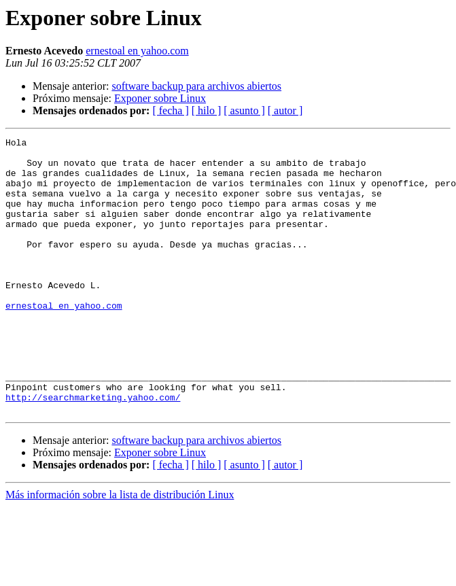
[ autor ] (285, 110)
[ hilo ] (207, 110)
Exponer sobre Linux (160, 98)
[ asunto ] (244, 110)
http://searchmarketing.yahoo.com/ (92, 450)
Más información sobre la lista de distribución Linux (119, 549)
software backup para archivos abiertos (196, 86)
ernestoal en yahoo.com (137, 50)
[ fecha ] (170, 110)
